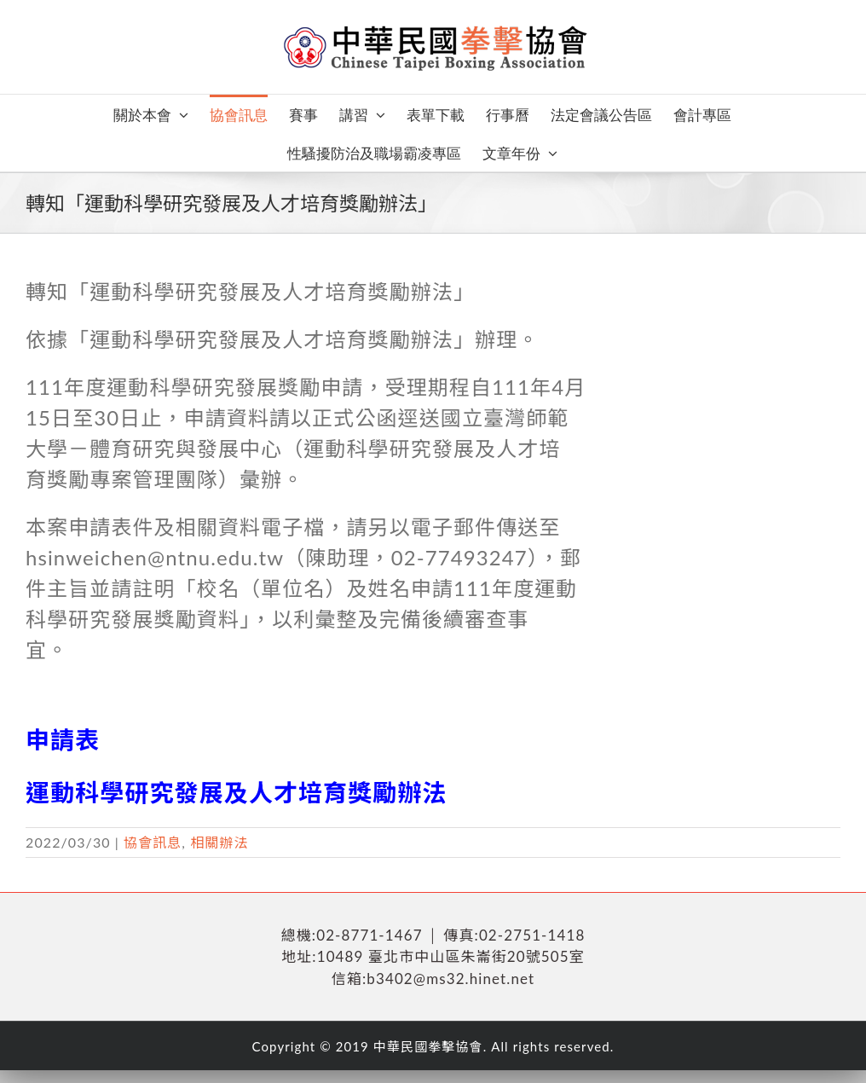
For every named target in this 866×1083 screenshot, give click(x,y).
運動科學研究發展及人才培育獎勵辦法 (236, 792)
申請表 (63, 739)
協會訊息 (153, 842)
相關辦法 (219, 842)
